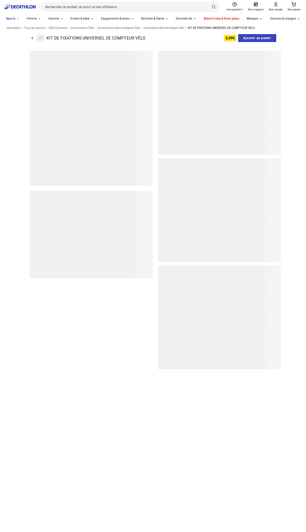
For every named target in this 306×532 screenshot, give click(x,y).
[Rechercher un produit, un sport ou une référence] (129, 7)
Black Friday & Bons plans (221, 18)
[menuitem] (12, 19)
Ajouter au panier (257, 38)
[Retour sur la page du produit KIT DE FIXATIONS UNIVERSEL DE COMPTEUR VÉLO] (87, 38)
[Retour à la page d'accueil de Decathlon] (20, 7)
